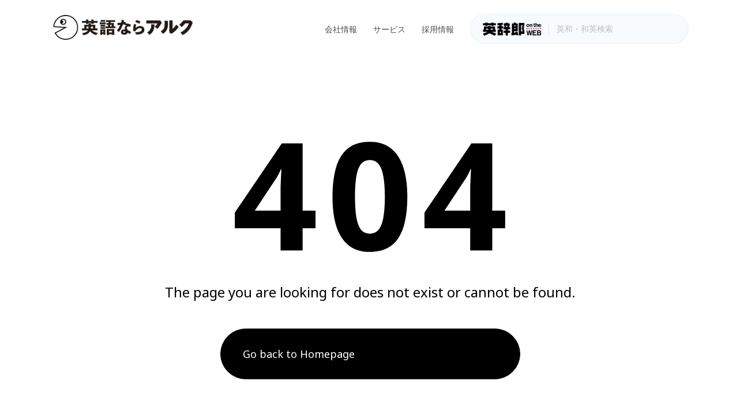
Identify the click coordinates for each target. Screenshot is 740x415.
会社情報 (341, 29)
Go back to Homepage (299, 354)
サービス (389, 29)
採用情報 (438, 29)
